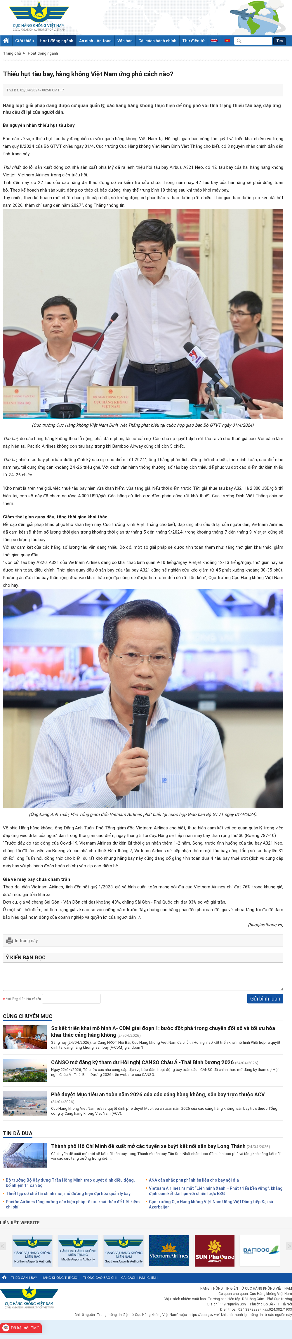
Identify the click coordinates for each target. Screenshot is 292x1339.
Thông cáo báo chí (100, 1282)
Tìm (280, 41)
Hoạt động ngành (56, 41)
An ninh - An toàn (95, 41)
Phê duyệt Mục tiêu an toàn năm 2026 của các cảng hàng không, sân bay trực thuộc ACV (158, 1098)
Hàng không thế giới (60, 1282)
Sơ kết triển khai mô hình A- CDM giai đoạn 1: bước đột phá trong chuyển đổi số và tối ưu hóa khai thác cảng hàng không (163, 1036)
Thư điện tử (193, 41)
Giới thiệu (24, 41)
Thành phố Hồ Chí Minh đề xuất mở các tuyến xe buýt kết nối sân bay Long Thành (148, 1150)
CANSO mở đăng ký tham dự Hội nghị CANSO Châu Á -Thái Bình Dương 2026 (143, 1066)
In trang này (26, 940)
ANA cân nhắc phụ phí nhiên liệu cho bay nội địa (194, 1184)
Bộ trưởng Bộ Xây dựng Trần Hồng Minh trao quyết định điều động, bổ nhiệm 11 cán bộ (70, 1187)
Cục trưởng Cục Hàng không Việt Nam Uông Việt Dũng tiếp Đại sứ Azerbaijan (211, 1208)
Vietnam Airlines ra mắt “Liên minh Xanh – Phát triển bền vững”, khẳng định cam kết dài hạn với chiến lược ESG (216, 1195)
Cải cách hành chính (157, 41)
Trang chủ (12, 53)
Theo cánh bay (24, 1282)
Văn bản (125, 41)
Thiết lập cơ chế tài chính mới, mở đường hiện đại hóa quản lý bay (68, 1198)
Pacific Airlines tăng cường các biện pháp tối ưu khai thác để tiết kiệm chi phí (73, 1208)
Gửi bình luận (265, 1002)
